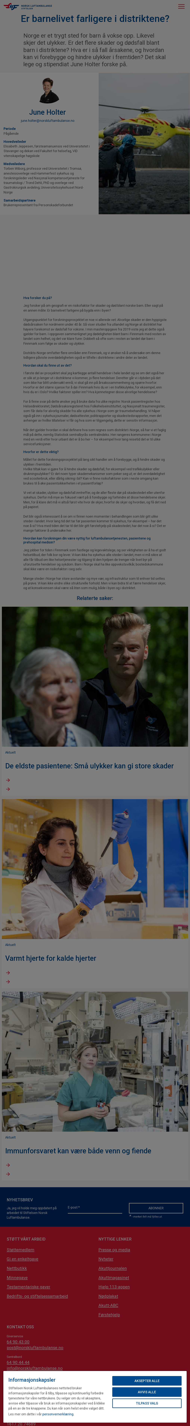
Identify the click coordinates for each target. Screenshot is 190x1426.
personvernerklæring (57, 1414)
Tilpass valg (147, 1403)
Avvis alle (147, 1392)
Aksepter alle (147, 1381)
